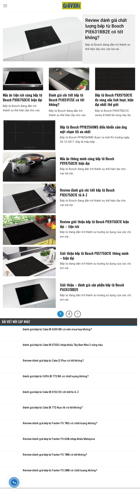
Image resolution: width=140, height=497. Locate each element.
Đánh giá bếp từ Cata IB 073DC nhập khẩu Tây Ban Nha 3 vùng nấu (63, 344)
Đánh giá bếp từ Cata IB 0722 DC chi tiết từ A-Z (51, 392)
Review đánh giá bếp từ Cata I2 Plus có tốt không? (53, 360)
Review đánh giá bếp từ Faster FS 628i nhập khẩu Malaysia (59, 438)
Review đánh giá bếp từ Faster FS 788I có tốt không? (55, 454)
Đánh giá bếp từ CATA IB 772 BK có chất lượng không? (56, 376)
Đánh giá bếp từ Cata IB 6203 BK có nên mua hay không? (57, 329)
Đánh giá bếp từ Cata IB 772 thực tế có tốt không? (53, 407)
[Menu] (5, 5)
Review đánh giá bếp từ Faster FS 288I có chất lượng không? (60, 470)
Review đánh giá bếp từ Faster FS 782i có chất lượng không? (60, 423)
